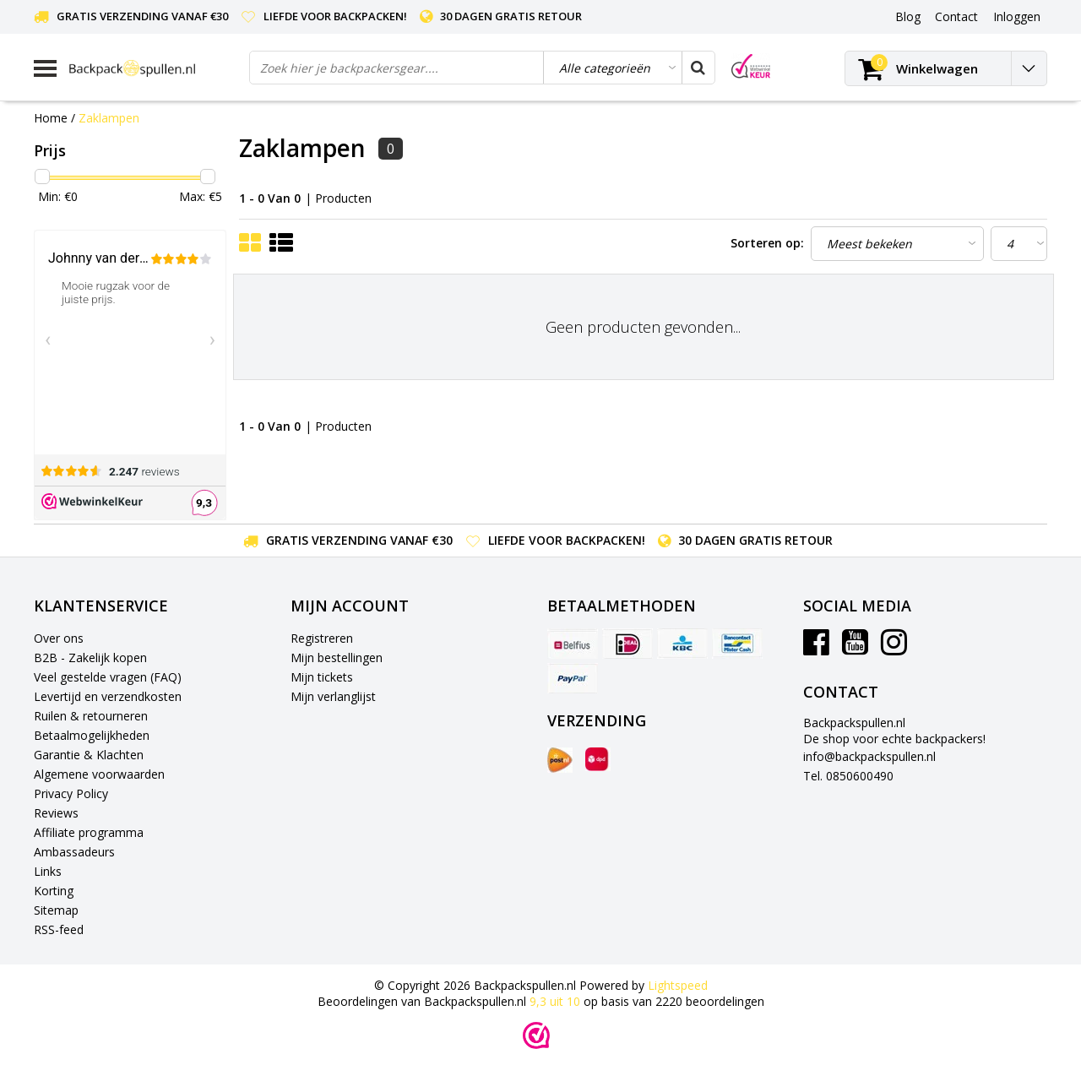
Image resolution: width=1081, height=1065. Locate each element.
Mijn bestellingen (337, 657)
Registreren (322, 638)
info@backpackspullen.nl (869, 756)
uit (557, 1001)
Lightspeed (678, 985)
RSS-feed (59, 929)
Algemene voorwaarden (99, 774)
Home (51, 118)
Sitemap (56, 910)
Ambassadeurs (74, 852)
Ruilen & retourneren (91, 716)
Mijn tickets (322, 677)
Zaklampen (109, 118)
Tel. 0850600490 (848, 776)
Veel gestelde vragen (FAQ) (108, 677)
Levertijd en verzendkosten (108, 696)
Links (48, 871)
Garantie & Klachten (89, 755)
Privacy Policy (71, 793)
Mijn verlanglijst (333, 696)
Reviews (56, 813)
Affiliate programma (89, 832)
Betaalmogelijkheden (91, 735)
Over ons (59, 638)
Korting (53, 891)
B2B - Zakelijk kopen (90, 657)
